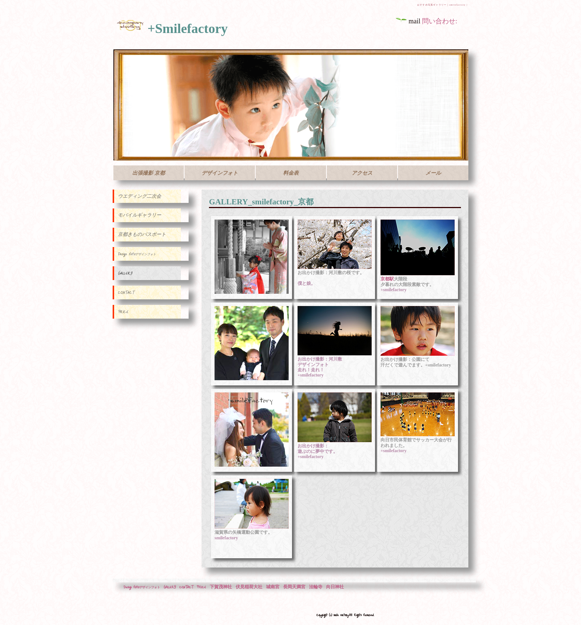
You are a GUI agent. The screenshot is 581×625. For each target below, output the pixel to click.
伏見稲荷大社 (249, 586)
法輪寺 (315, 586)
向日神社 (335, 586)
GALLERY (125, 273)
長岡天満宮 (294, 586)
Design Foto (137, 253)
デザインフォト (220, 173)
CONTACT (126, 292)
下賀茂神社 (221, 586)
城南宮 (272, 586)
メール (433, 173)
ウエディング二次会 (139, 196)
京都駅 (387, 279)
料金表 (291, 173)
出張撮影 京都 (148, 173)
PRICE (123, 311)
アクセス (362, 173)
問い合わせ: (439, 21)
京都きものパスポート (142, 234)
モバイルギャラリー (139, 215)
